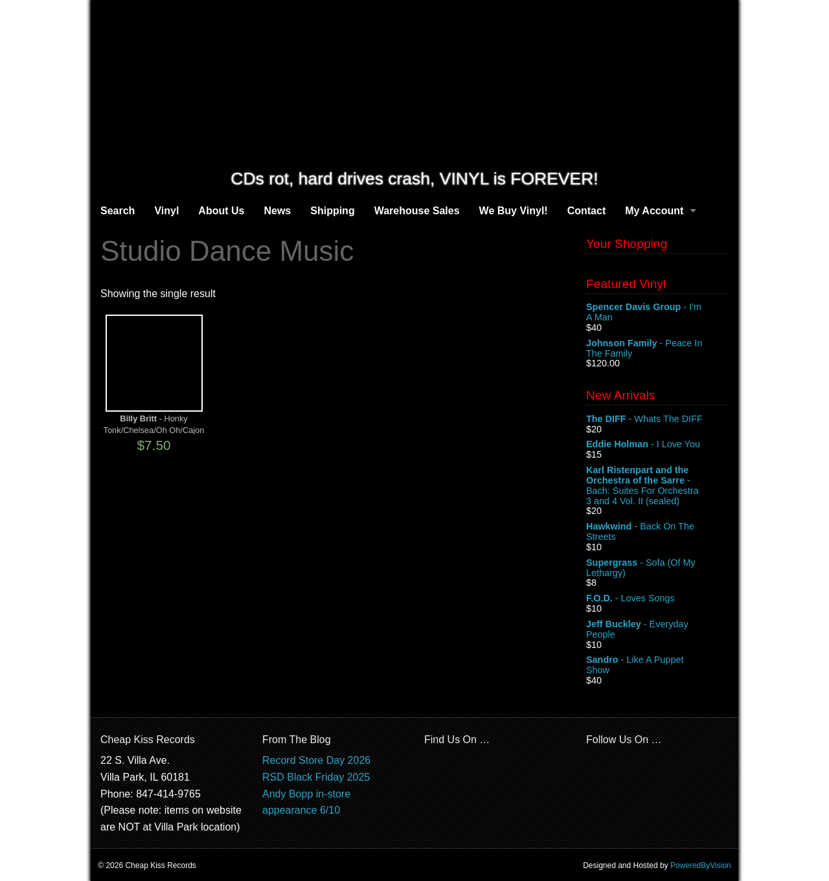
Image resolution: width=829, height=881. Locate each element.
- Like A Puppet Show (657, 665)
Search (117, 210)
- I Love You (657, 445)
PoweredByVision (700, 865)
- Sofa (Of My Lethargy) (657, 568)
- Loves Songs (657, 599)
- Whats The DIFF (657, 419)
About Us (221, 210)
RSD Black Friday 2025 (316, 777)
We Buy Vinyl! (513, 210)
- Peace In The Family (657, 349)
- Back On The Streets (657, 532)
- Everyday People (657, 629)
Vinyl (166, 210)
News (277, 210)
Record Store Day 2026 (316, 760)
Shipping (332, 210)
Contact (586, 210)
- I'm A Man (657, 312)
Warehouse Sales (417, 210)
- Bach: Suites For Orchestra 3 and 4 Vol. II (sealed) (657, 485)
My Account (654, 210)
